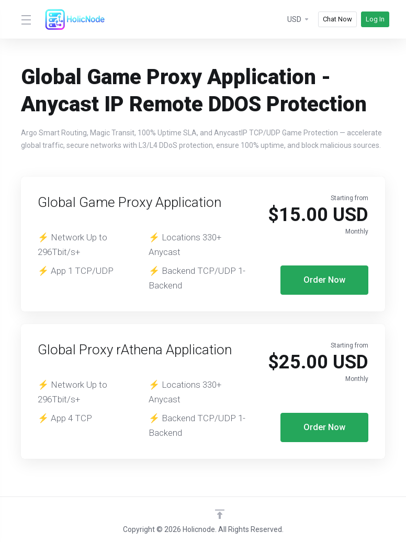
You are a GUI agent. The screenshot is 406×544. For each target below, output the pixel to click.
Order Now (324, 280)
